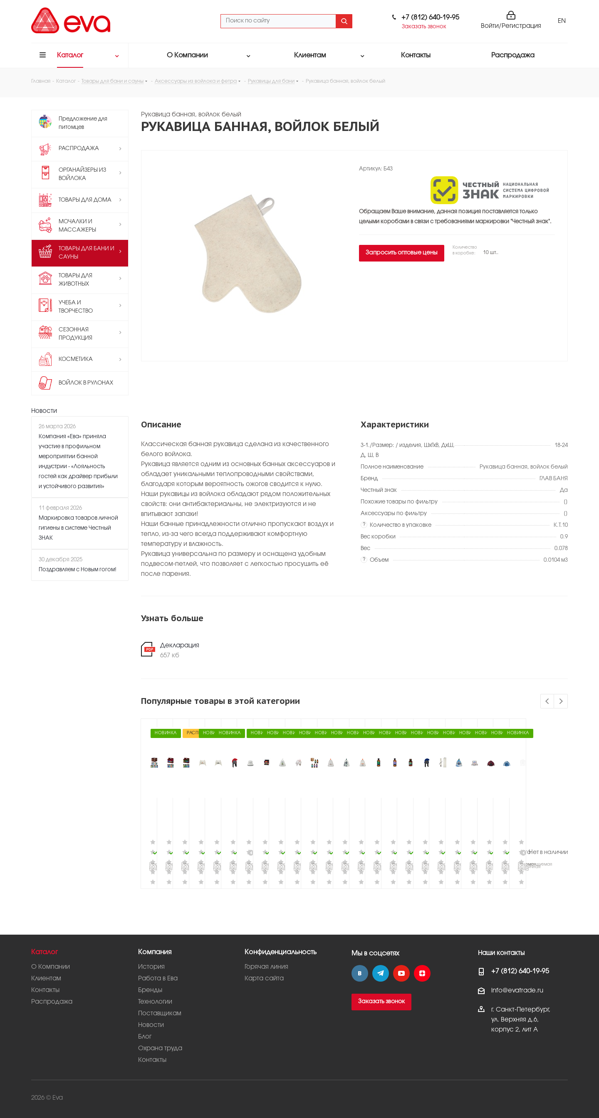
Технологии (155, 1002)
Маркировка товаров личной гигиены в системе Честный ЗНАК (78, 528)
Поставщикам (159, 1014)
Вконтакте (359, 973)
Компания (154, 952)
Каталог (44, 952)
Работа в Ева (158, 979)
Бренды (150, 990)
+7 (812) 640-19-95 (430, 18)
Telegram (380, 973)
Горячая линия (266, 967)
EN (562, 21)
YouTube (401, 973)
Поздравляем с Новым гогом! (77, 569)
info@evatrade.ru (517, 991)
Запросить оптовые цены (402, 253)
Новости (44, 411)
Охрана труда (160, 1048)
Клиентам (46, 979)
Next (561, 701)
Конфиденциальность (281, 952)
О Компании (50, 967)
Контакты (45, 990)
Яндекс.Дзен (422, 973)
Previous (547, 701)
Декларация (179, 646)
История (151, 967)
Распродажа (51, 1002)
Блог (144, 1037)
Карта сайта (264, 979)
